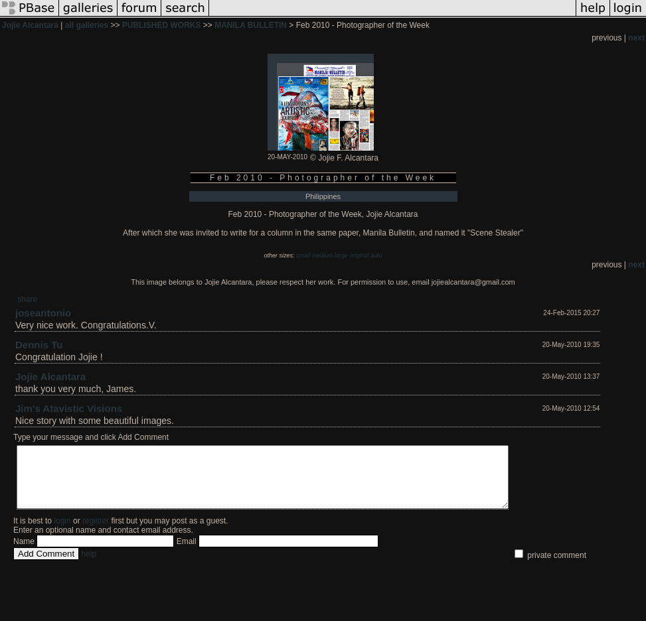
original (359, 255)
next (636, 37)
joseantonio (43, 312)
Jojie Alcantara (30, 25)
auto (376, 255)
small (303, 255)
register (95, 532)
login (62, 532)
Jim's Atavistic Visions (68, 408)
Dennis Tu (38, 344)
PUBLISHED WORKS (161, 25)
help (89, 566)
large (341, 255)
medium (322, 255)
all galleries (86, 25)
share (27, 299)
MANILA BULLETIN (250, 25)
